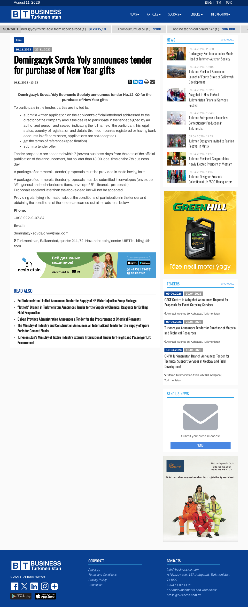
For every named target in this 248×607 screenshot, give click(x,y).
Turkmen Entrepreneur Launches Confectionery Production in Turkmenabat (208, 123)
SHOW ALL (227, 39)
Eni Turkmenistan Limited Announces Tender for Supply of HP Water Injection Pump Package (76, 300)
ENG (208, 2)
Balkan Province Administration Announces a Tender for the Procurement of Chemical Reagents (79, 319)
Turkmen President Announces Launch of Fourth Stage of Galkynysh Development (211, 77)
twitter (25, 586)
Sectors (174, 14)
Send (200, 445)
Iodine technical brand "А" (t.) (208, 29)
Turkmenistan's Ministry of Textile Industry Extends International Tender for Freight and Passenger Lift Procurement (84, 340)
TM (219, 2)
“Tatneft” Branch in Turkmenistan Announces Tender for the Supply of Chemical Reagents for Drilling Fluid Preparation (82, 310)
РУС (229, 2)
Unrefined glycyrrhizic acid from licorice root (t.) (62, 29)
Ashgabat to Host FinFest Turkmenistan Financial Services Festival (208, 100)
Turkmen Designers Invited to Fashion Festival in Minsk (211, 143)
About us (94, 569)
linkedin (34, 586)
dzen (54, 586)
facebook (15, 586)
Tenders (173, 284)
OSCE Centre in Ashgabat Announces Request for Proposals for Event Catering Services (196, 302)
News (171, 40)
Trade (19, 40)
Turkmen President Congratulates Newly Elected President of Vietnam (210, 161)
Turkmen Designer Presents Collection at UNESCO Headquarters (210, 179)
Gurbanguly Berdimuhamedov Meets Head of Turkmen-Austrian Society (211, 56)
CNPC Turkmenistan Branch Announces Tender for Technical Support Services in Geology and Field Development (196, 361)
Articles (154, 14)
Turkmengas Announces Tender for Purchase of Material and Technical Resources (200, 330)
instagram (44, 586)
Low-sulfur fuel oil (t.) (143, 29)
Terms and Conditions (102, 574)
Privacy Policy (97, 580)
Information (220, 14)
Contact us (95, 585)
